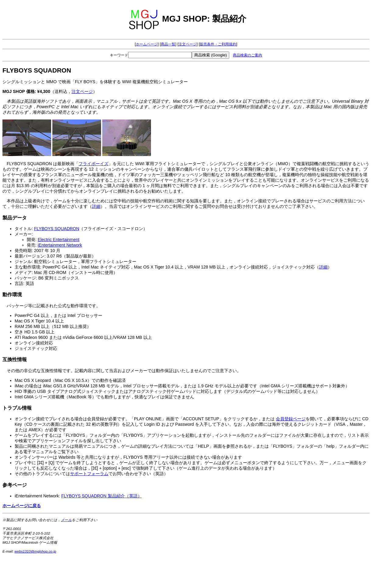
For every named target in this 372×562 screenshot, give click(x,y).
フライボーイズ (93, 163)
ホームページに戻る (21, 505)
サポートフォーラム (89, 473)
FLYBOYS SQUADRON (56, 228)
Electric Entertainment (58, 239)
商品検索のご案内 (247, 55)
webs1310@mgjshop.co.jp (35, 551)
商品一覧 (168, 44)
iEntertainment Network (60, 245)
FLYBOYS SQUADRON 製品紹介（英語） (101, 495)
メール (66, 520)
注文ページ (187, 44)
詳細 (96, 206)
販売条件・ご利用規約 (218, 44)
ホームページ (147, 44)
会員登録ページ (291, 418)
